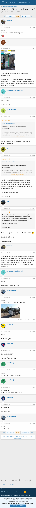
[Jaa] (30, 27)
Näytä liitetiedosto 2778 (8, 123)
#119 (33, 404)
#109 (33, 116)
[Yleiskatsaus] (30, 2)
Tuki (22, 492)
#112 (33, 253)
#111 (33, 208)
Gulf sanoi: (5, 212)
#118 (33, 387)
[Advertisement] (18, 460)
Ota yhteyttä (4, 492)
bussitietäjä (5, 12)
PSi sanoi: (5, 120)
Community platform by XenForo (15, 495)
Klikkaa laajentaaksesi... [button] (18, 136)
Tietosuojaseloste (14, 492)
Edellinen (10, 16)
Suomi (3, 489)
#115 (33, 331)
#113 (33, 278)
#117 (33, 370)
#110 (33, 155)
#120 (33, 423)
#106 (33, 27)
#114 (33, 297)
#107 (33, 48)
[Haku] (34, 2)
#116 (33, 350)
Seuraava (25, 16)
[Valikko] (2, 2)
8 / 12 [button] (17, 16)
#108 (33, 97)
